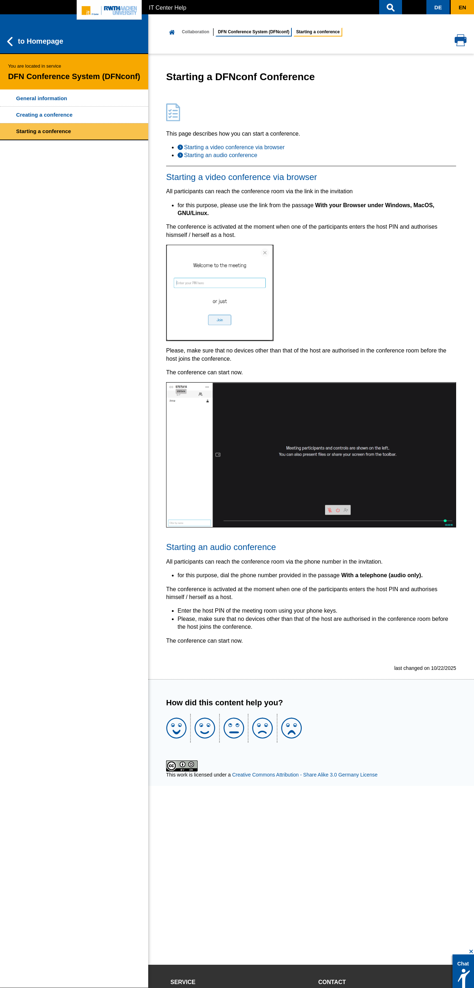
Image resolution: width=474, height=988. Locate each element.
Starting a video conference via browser (234, 147)
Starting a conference (43, 131)
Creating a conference (44, 115)
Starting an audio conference (220, 155)
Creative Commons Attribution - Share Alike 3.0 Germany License (304, 775)
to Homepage (35, 41)
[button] (390, 7)
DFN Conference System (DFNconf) (254, 31)
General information (41, 98)
